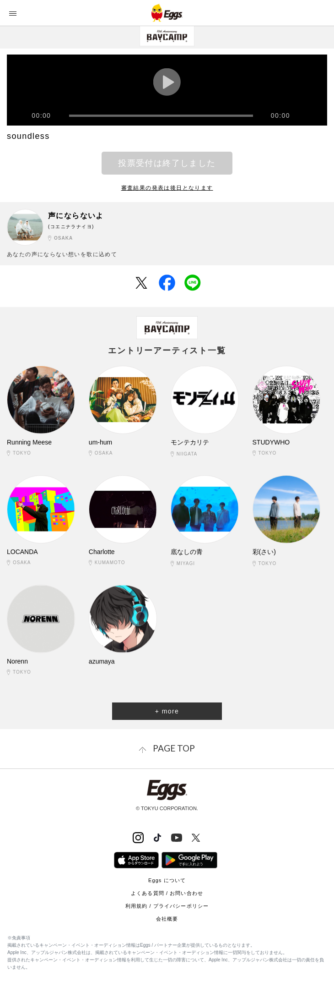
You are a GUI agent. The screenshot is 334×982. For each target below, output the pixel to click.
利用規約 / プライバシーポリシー (167, 906)
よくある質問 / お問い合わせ (167, 893)
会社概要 (167, 919)
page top (174, 748)
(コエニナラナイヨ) (71, 226)
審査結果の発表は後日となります (167, 188)
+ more (167, 711)
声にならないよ (76, 215)
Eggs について (167, 880)
